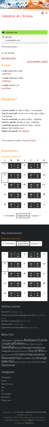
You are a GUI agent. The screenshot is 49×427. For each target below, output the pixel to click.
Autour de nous (7, 384)
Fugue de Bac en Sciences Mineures (14, 327)
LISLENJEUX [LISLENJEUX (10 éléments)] (20, 354)
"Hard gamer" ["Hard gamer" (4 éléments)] (7, 340)
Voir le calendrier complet (37, 61)
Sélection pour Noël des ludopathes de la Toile (18, 315)
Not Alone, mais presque (10, 321)
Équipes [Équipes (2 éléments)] (44, 362)
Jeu (2, 390)
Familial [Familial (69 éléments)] (7, 347)
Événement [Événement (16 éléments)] (8, 365)
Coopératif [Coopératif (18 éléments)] (7, 343)
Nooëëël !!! (5, 312)
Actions (4, 381)
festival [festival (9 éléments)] (18, 347)
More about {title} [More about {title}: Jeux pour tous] (8, 58)
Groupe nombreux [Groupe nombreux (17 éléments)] (33, 347)
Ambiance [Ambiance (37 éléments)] (31, 340)
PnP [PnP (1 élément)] (23, 358)
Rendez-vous (6, 400)
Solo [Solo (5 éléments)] (34, 358)
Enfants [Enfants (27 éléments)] (20, 343)
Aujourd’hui (23, 215)
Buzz (3, 387)
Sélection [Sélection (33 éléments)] (7, 361)
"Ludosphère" (6, 377)
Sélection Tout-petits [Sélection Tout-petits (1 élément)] (21, 362)
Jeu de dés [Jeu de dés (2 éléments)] (16, 351)
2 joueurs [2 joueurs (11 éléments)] (18, 340)
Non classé (5, 397)
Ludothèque (6, 74)
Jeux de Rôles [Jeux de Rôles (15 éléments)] (37, 350)
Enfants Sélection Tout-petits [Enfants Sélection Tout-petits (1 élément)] (33, 344)
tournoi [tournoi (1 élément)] (29, 362)
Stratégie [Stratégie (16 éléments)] (41, 358)
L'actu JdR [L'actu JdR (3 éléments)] (9, 355)
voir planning (23, 131)
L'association (6, 394)
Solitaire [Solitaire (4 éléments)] (27, 358)
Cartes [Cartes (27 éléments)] (43, 340)
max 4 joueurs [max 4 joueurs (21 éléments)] (36, 354)
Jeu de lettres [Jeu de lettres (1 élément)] (24, 351)
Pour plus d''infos (29, 140)
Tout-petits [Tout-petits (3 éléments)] (36, 362)
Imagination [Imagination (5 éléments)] (6, 351)
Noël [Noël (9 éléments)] (18, 357)
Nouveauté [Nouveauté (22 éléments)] (8, 358)
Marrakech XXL (6, 324)
